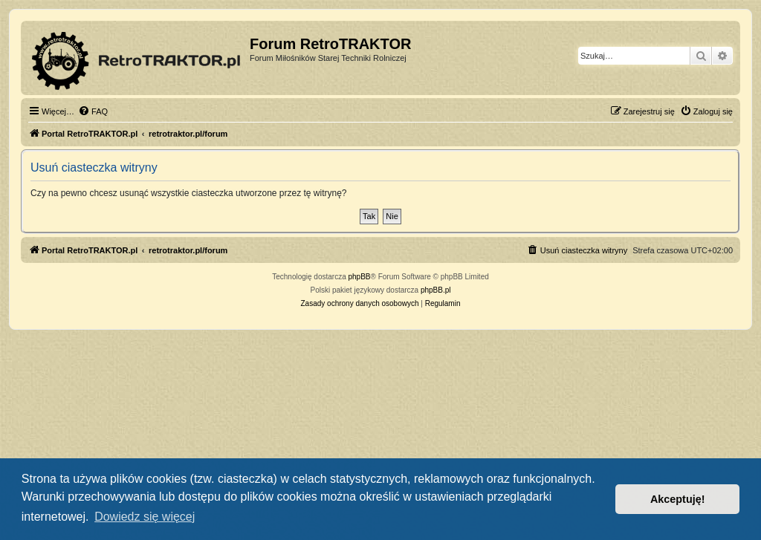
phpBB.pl (436, 290)
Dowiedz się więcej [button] (144, 516)
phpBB (360, 277)
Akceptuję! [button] (677, 499)
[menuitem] (93, 111)
